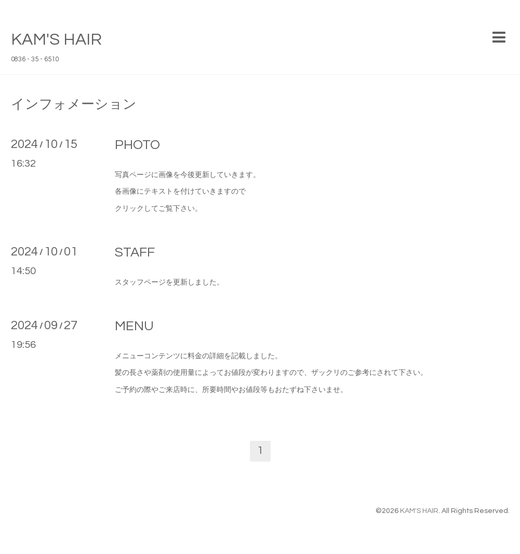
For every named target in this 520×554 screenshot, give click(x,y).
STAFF (135, 252)
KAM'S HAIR (56, 39)
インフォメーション (74, 104)
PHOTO (137, 145)
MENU (134, 326)
